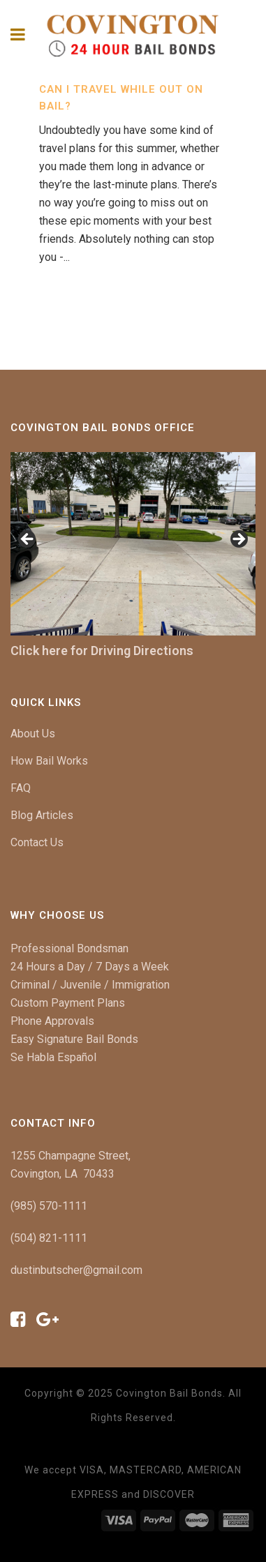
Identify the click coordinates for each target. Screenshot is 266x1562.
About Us (32, 733)
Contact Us (37, 842)
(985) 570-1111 (48, 1205)
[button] (27, 540)
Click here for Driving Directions (101, 650)
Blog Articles (41, 815)
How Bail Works (49, 760)
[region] (133, 544)
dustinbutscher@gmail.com (76, 1270)
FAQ (20, 788)
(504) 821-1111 (48, 1238)
